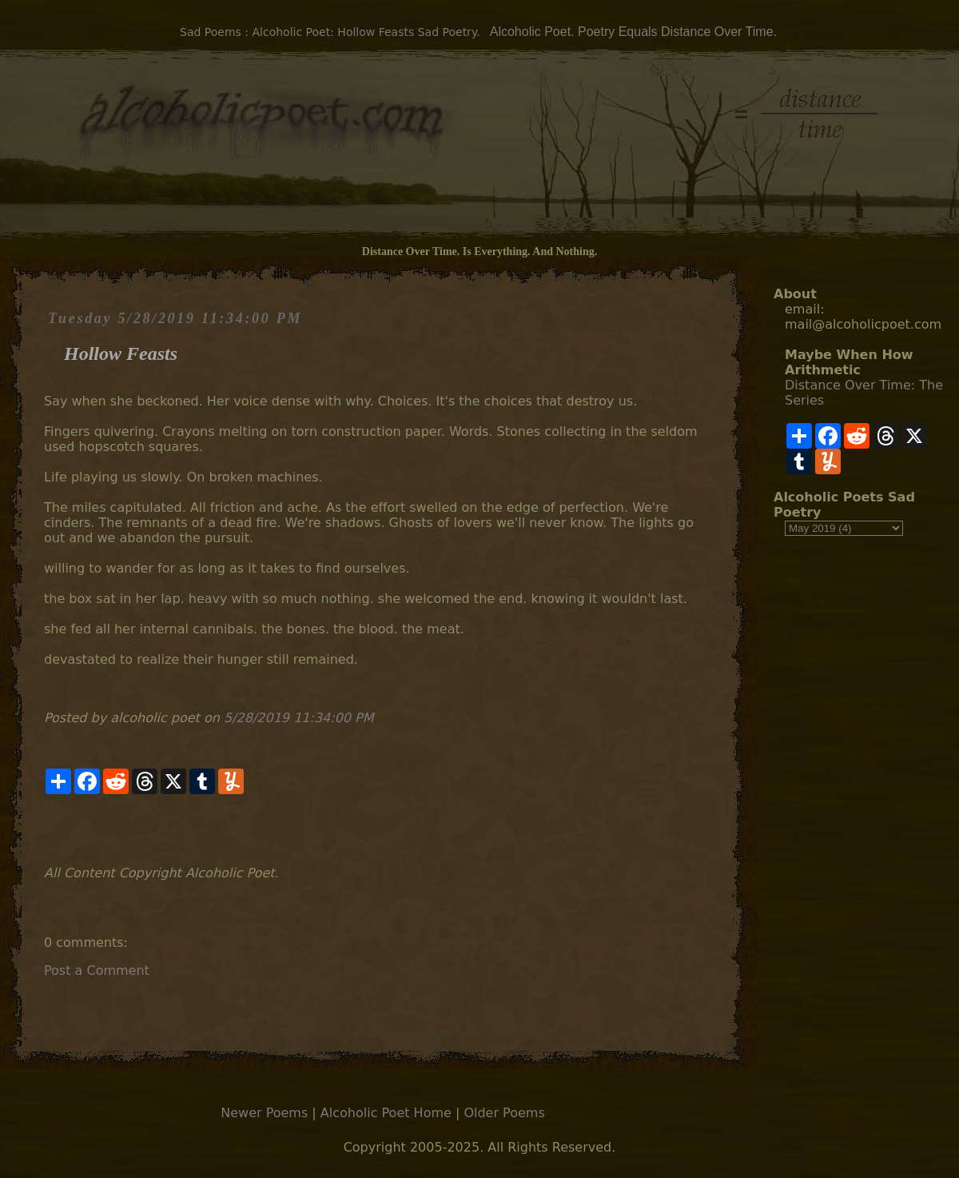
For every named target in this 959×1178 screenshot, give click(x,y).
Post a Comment (96, 970)
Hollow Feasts (120, 353)
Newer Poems (264, 1112)
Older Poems (504, 1112)
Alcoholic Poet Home (386, 1112)
